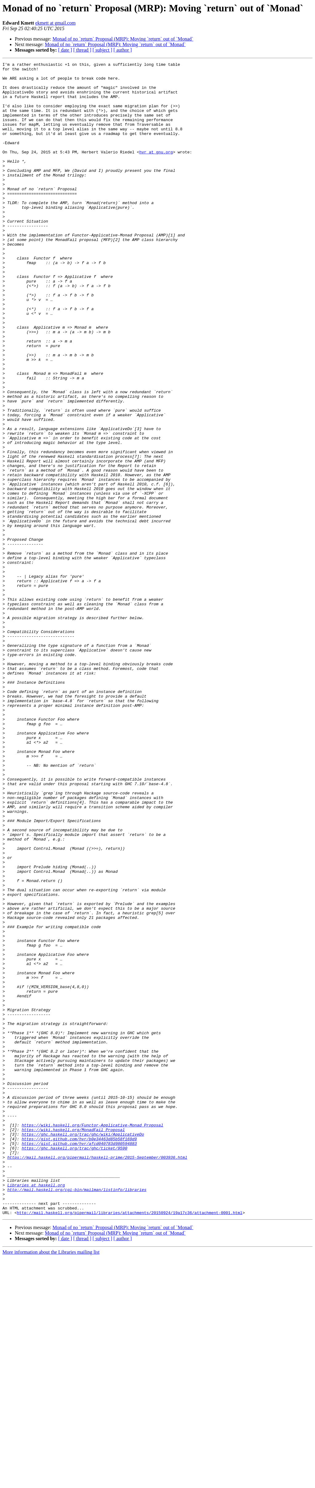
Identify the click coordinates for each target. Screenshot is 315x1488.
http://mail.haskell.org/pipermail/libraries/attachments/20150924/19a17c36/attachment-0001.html (129, 1443)
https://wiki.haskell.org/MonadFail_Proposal (73, 1343)
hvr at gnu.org (156, 170)
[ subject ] (102, 50)
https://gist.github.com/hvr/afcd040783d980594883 (79, 1360)
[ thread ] (82, 50)
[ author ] (123, 50)
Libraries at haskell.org (36, 1410)
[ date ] (65, 50)
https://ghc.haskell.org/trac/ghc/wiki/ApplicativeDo (83, 1349)
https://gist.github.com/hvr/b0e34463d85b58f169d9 (79, 1354)
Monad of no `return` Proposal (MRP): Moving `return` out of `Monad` (123, 39)
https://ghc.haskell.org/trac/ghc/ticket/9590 (74, 1365)
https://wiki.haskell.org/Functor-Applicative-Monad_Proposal (92, 1338)
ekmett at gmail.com (55, 23)
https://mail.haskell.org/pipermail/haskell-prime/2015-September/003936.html (97, 1376)
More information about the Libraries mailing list (50, 1482)
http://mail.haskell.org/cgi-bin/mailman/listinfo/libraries (76, 1415)
